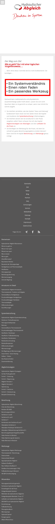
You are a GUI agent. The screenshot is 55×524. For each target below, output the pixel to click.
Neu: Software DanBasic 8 (9, 466)
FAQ (27, 201)
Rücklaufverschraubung (8, 341)
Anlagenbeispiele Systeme (9, 491)
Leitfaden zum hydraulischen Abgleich (12, 499)
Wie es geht (5, 256)
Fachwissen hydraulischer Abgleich (11, 486)
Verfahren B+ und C (7, 417)
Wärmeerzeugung (7, 277)
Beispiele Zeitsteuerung (8, 394)
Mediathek (27, 212)
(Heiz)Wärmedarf (6, 259)
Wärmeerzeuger (6, 348)
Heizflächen (5, 269)
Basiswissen (6, 239)
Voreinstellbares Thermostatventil (11, 328)
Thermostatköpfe (6, 302)
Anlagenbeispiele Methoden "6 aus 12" (13, 496)
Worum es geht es (7, 246)
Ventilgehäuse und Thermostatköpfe (12, 267)
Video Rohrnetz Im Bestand (9, 440)
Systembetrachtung (26, 116)
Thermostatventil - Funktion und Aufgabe (13, 292)
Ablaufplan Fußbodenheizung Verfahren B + (14, 430)
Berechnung (28, 134)
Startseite (27, 184)
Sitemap (27, 215)
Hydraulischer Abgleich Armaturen (11, 289)
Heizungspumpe (6, 272)
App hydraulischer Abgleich (9, 461)
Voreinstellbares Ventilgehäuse (10, 295)
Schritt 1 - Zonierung (7, 376)
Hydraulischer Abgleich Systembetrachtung (14, 317)
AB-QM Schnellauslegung (9, 473)
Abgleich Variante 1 (7, 381)
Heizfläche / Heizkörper (8, 333)
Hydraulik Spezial (6, 514)
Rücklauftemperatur (7, 343)
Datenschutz (27, 226)
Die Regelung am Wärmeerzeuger (11, 351)
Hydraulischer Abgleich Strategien (11, 371)
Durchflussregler (6, 308)
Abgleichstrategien (8, 367)
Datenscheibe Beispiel (8, 458)
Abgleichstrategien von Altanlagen (18, 124)
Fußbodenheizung (7, 507)
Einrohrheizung (6, 504)
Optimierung (5, 387)
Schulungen (27, 205)
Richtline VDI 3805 (7, 409)
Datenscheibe (5, 455)
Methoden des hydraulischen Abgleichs (13, 494)
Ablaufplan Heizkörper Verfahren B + (12, 427)
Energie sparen (6, 517)
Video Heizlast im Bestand (9, 435)
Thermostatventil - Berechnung (10, 453)
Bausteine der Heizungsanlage (10, 264)
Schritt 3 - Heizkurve (7, 389)
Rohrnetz (4, 325)
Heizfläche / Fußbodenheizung (10, 335)
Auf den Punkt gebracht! (8, 374)
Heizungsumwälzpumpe (8, 323)
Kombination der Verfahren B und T (12, 422)
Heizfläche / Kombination (9, 338)
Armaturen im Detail (9, 285)
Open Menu (2, 2)
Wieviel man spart (7, 251)
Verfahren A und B (7, 415)
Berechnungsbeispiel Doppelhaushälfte (13, 433)
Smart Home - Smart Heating (10, 354)
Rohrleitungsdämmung (8, 274)
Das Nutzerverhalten (7, 359)
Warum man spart (7, 249)
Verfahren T (5, 420)
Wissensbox (6, 479)
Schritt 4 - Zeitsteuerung (8, 392)
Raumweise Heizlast (7, 262)
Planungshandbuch (7, 509)
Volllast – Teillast (6, 356)
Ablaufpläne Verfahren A (9, 425)
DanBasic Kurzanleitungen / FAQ (11, 468)
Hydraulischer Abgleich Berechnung (12, 404)
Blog (27, 194)
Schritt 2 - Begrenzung (8, 379)
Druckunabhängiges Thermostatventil (12, 330)
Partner (27, 198)
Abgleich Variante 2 (7, 384)
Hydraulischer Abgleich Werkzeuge (12, 450)
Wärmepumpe (6, 512)
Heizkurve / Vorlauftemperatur (10, 320)
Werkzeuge (40, 134)
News (27, 191)
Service (27, 208)
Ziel (27, 187)
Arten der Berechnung (8, 407)
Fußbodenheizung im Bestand (10, 471)
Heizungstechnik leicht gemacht (11, 483)
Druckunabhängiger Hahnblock (10, 300)
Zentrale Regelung (7, 280)
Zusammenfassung (7, 361)
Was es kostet (5, 254)
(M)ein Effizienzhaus (7, 519)
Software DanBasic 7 (7, 463)
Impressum (27, 222)
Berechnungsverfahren (8, 412)
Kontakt (27, 219)
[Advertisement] (27, 37)
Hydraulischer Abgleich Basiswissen (12, 243)
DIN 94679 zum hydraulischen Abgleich (13, 501)
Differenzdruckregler (8, 305)
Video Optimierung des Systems (11, 438)
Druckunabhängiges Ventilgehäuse (11, 297)
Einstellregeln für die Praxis (9, 488)
